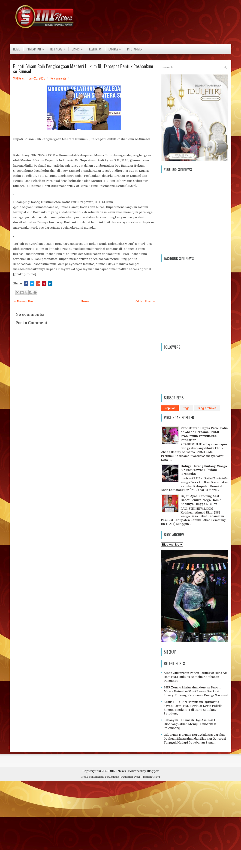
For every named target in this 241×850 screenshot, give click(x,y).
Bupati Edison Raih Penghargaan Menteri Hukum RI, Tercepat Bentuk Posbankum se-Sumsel (83, 69)
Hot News (59, 47)
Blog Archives (207, 408)
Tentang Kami (151, 776)
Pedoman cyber (130, 776)
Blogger (153, 771)
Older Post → (145, 301)
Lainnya (116, 47)
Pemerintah (37, 47)
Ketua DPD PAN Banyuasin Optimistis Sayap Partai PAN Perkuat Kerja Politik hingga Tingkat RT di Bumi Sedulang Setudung (193, 707)
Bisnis (79, 47)
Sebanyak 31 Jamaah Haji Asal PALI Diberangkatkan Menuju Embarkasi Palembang (190, 724)
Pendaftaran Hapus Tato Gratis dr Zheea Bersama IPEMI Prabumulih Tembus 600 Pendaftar (204, 434)
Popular (170, 408)
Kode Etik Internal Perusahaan (100, 776)
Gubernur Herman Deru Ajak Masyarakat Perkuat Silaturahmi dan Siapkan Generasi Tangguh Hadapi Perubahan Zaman (195, 738)
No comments (58, 78)
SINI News (118, 771)
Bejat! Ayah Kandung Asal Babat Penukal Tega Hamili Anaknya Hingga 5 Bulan (201, 500)
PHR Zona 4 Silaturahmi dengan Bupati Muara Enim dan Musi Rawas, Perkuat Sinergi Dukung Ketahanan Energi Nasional (196, 691)
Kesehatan (95, 49)
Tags (186, 408)
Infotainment (135, 49)
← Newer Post (24, 301)
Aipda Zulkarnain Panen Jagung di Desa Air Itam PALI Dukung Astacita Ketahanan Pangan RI (195, 676)
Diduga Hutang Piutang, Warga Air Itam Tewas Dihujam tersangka (204, 470)
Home (16, 49)
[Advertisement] (120, 816)
